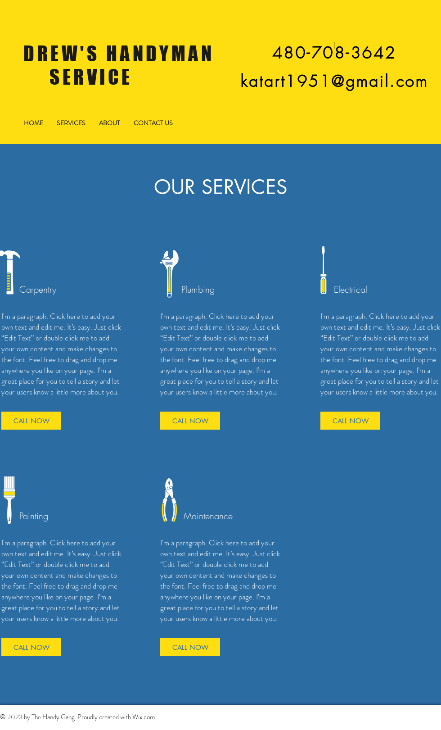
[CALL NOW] (31, 421)
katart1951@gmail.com (334, 81)
